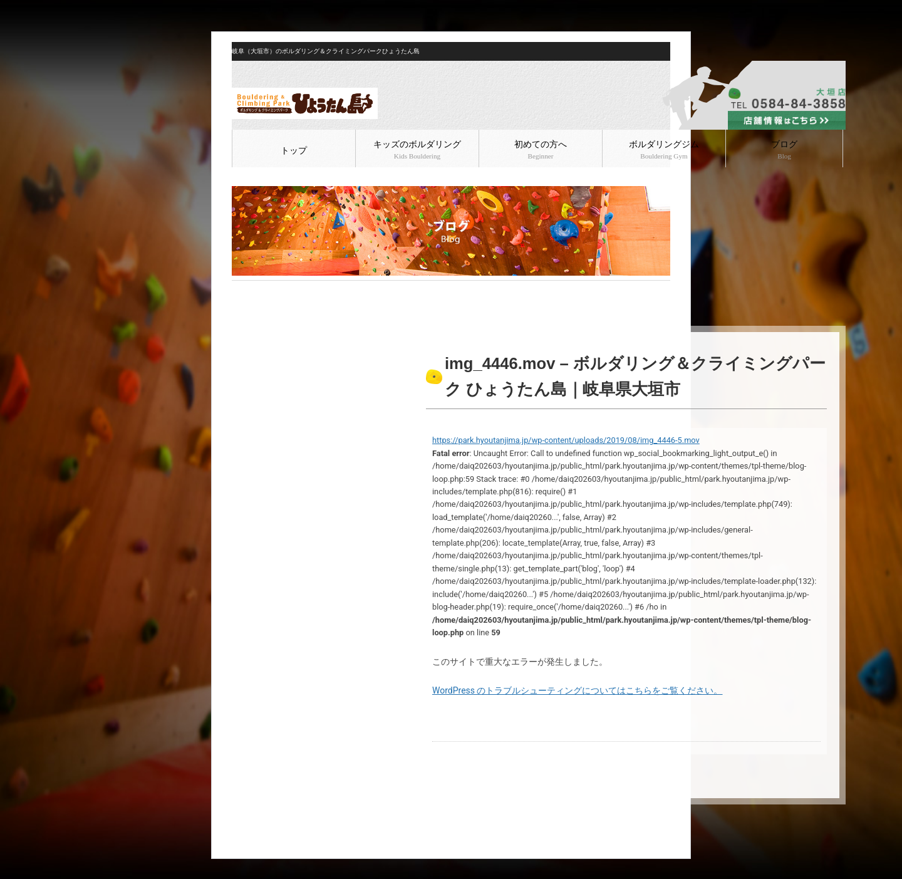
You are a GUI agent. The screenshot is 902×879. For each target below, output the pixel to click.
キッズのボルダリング (417, 150)
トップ (294, 150)
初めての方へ (540, 150)
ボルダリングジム (664, 150)
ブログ (784, 150)
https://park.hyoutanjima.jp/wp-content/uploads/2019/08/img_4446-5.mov (566, 440)
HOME (242, 290)
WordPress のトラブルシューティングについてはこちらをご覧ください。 (577, 690)
